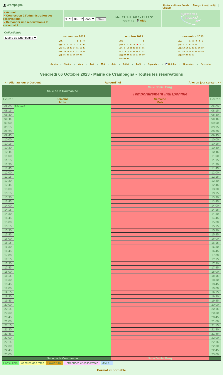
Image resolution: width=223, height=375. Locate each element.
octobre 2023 (134, 36)
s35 (61, 41)
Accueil (11, 12)
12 (68, 48)
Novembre (188, 64)
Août (138, 64)
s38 (61, 51)
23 (81, 51)
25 (64, 55)
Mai (103, 64)
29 (77, 55)
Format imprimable (111, 370)
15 (77, 48)
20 (71, 51)
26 (68, 55)
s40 (121, 44)
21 (74, 51)
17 (84, 48)
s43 (121, 55)
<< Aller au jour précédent (23, 82)
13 (71, 48)
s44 (121, 58)
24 (84, 51)
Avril (92, 64)
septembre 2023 (74, 36)
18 (64, 51)
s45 (180, 44)
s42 (121, 51)
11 (64, 48)
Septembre (153, 64)
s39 (61, 55)
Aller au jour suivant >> (205, 82)
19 (68, 51)
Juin (114, 64)
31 (128, 58)
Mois (62, 102)
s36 (61, 44)
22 (77, 51)
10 (84, 44)
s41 (121, 48)
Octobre (172, 64)
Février (67, 64)
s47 (180, 51)
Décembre (206, 64)
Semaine (62, 99)
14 (74, 48)
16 (81, 48)
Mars (80, 64)
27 (71, 55)
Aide (143, 20)
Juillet (126, 64)
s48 (180, 55)
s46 (180, 48)
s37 (61, 48)
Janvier (54, 64)
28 (74, 55)
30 (81, 55)
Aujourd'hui (113, 82)
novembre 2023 (193, 36)
